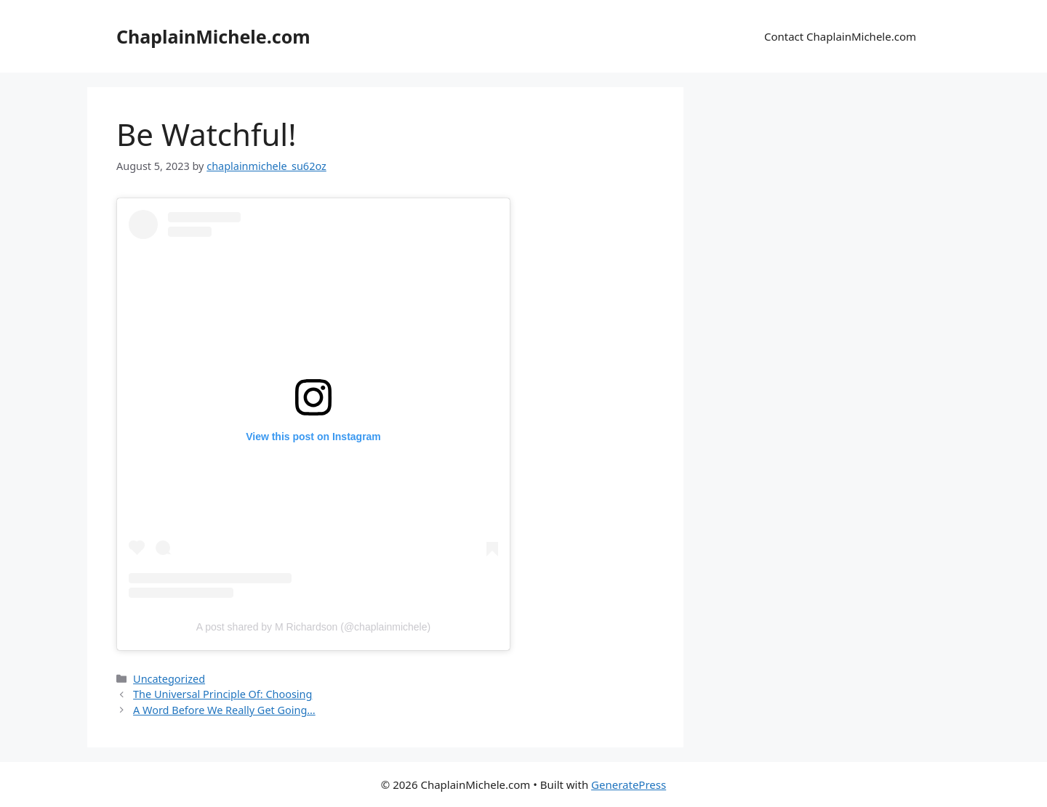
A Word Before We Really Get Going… (224, 710)
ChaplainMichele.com (213, 36)
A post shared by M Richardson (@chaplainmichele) (313, 627)
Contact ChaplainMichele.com (840, 36)
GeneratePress (628, 784)
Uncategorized (169, 679)
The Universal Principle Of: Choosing (222, 694)
